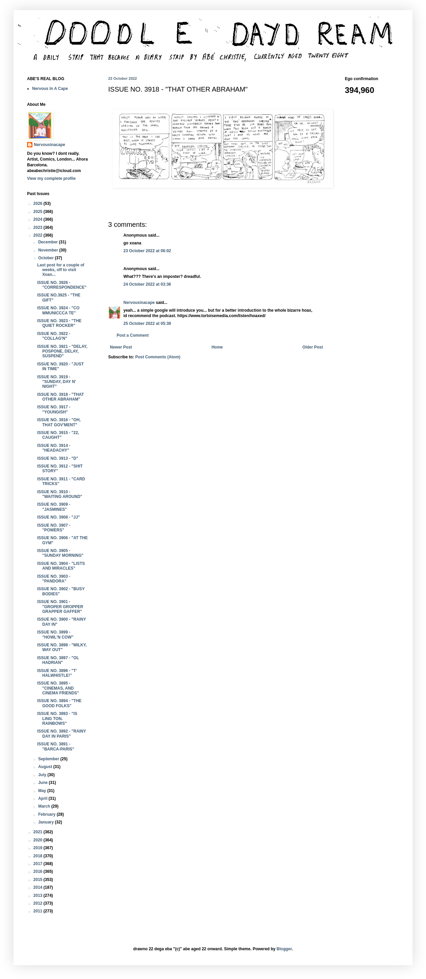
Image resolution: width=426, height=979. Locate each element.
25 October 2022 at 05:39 (147, 323)
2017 (38, 863)
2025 (38, 211)
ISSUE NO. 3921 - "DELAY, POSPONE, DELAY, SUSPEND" (62, 351)
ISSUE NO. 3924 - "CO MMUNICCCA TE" (58, 310)
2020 (38, 840)
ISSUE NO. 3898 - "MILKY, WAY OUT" (62, 647)
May (42, 790)
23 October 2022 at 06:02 (147, 250)
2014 (38, 887)
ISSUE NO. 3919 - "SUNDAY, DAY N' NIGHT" (56, 382)
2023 (38, 227)
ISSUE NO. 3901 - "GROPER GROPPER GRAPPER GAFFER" (60, 606)
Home (217, 347)
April (43, 798)
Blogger (284, 949)
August (45, 766)
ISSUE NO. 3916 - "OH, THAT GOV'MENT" (58, 422)
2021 (38, 832)
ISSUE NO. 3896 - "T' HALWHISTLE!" (57, 673)
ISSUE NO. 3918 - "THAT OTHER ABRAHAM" (60, 397)
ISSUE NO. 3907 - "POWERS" (53, 527)
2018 (38, 856)
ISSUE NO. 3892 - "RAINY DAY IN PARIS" (61, 733)
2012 (38, 903)
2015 (38, 879)
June (43, 782)
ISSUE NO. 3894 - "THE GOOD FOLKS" (59, 703)
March (44, 806)
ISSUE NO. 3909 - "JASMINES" (53, 506)
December (48, 242)
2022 (38, 235)
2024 (38, 219)
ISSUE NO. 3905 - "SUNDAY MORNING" (60, 553)
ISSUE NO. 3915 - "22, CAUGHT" (58, 435)
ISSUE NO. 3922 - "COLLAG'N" (53, 336)
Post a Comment (133, 335)
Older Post (312, 347)
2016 (38, 871)
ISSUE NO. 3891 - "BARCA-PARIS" (55, 746)
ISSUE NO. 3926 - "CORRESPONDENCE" (62, 285)
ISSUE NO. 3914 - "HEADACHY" (53, 448)
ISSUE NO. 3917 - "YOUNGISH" (53, 409)
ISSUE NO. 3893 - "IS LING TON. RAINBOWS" (57, 718)
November (48, 250)
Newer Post (121, 347)
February (47, 814)
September (49, 759)
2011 (38, 911)
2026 (38, 203)
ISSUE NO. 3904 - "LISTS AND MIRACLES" (61, 566)
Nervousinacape (139, 302)
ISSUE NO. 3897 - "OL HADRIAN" (58, 660)
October (46, 258)
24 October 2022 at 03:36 (147, 284)
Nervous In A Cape (50, 88)
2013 (38, 895)
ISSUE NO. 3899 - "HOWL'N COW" (55, 634)
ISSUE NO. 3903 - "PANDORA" (53, 578)
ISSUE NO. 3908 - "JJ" (58, 517)
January (46, 822)
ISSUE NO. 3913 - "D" (57, 458)
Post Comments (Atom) (157, 357)
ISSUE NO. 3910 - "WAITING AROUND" (59, 494)
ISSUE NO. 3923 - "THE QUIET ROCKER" (59, 323)
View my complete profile (51, 178)
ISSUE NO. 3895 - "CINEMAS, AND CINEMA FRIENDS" (58, 688)
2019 (38, 847)
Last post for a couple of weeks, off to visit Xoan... (60, 270)
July (42, 774)
